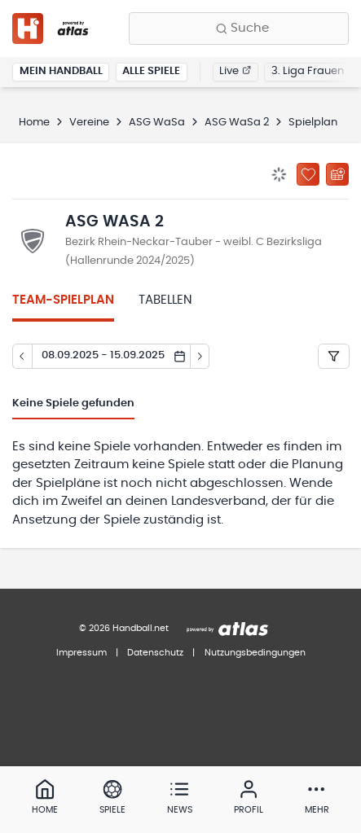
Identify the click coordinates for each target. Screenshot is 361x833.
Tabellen (165, 300)
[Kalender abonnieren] (337, 174)
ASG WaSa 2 (237, 122)
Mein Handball (61, 71)
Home (34, 122)
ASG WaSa (157, 122)
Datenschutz (155, 652)
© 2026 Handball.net (124, 628)
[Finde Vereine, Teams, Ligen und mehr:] (239, 28)
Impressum (81, 652)
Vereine (89, 122)
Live (235, 71)
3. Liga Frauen (307, 71)
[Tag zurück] (22, 357)
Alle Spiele (151, 71)
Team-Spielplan (63, 300)
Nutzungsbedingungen (255, 652)
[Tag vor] (200, 357)
